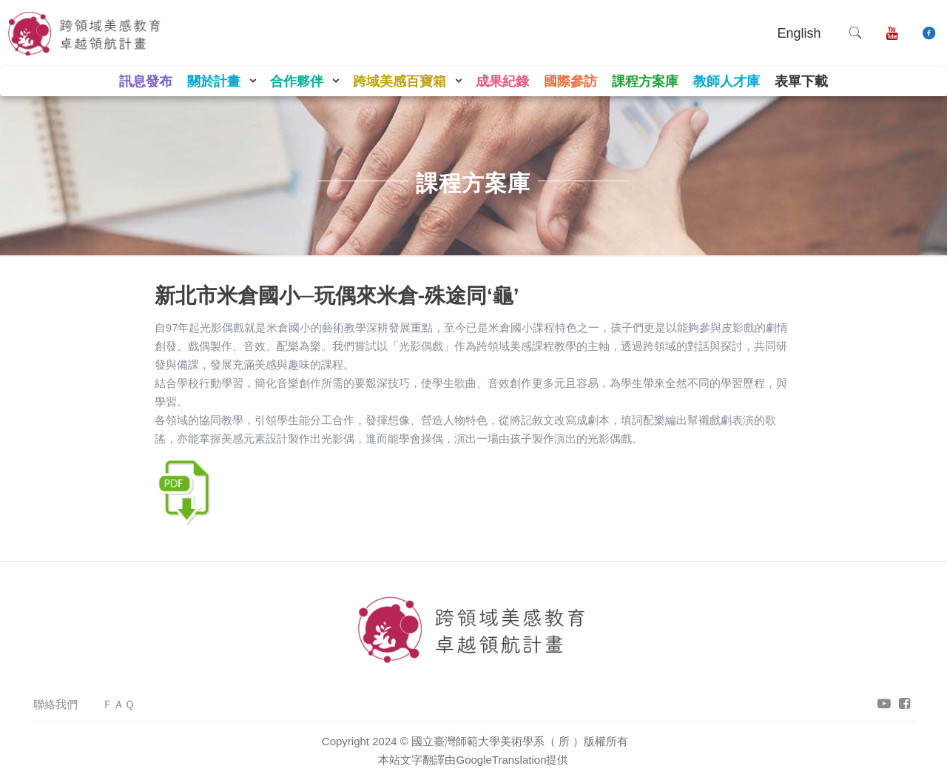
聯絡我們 (55, 704)
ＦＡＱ (118, 704)
